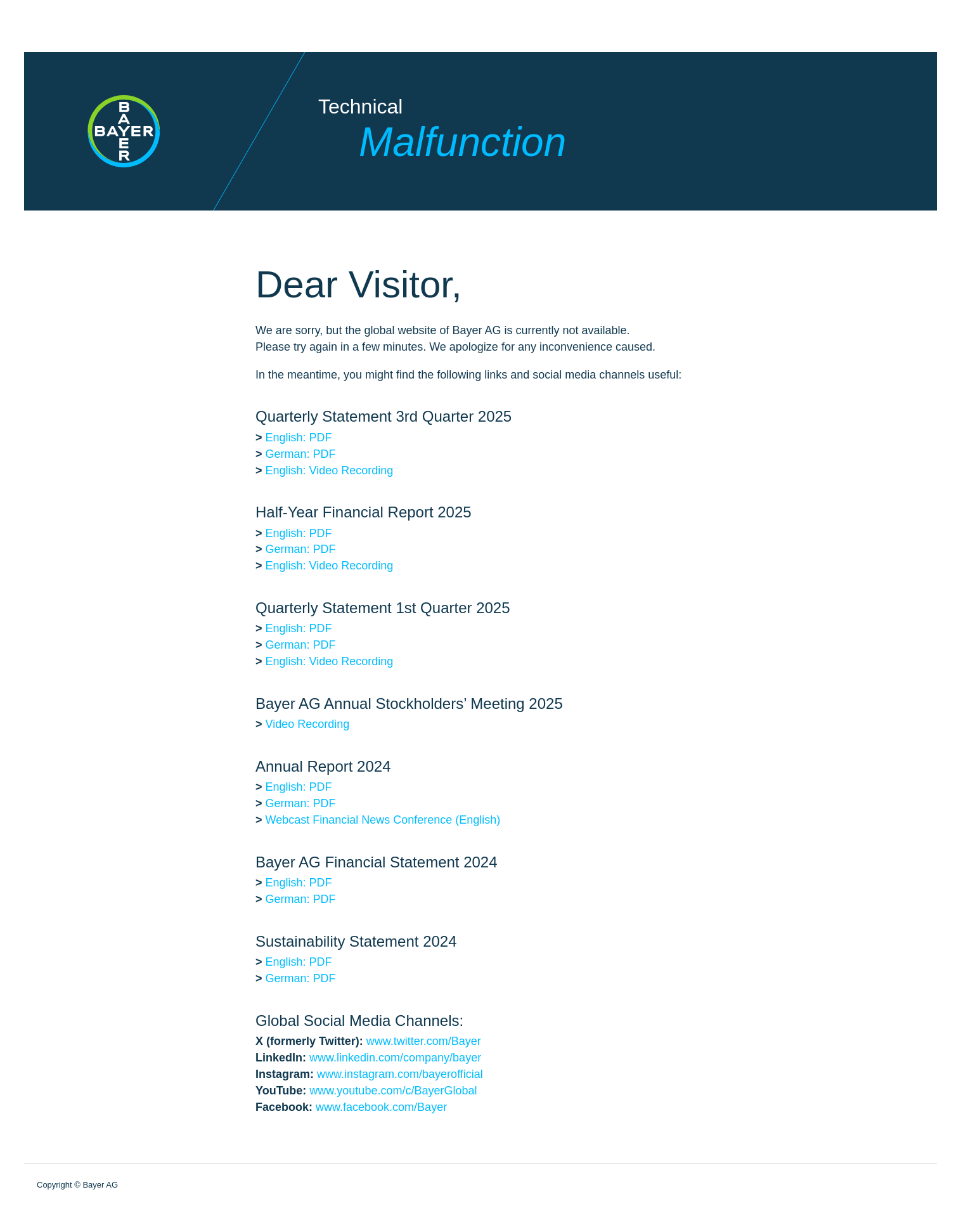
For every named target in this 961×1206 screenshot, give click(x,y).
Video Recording (308, 724)
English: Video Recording (330, 470)
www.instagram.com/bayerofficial (400, 1074)
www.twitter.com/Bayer (423, 1041)
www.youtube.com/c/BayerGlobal (393, 1090)
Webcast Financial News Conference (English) (383, 820)
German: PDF (301, 454)
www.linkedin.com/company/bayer (395, 1057)
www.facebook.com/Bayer (381, 1107)
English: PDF (299, 437)
